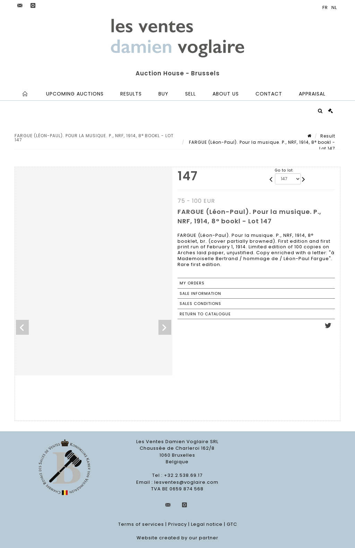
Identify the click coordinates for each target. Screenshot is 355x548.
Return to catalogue (205, 314)
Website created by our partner (177, 537)
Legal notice (207, 524)
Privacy (177, 524)
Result (327, 136)
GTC (232, 524)
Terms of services (141, 524)
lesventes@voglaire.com (186, 482)
